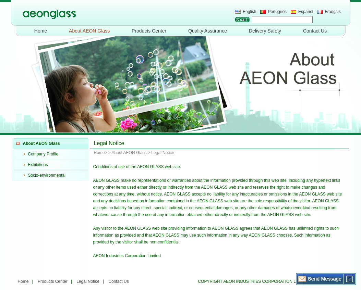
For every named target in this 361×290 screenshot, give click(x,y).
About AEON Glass (89, 31)
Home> (100, 152)
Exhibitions (38, 164)
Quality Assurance (207, 31)
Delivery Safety (265, 31)
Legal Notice (87, 281)
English (249, 11)
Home (40, 31)
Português (277, 11)
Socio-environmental (46, 175)
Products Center (149, 31)
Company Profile (43, 154)
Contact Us (315, 31)
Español (305, 11)
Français (332, 11)
